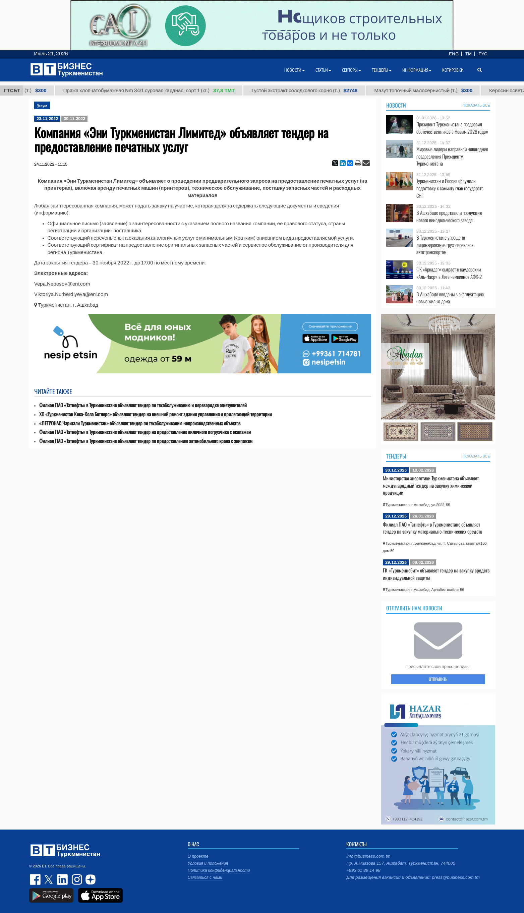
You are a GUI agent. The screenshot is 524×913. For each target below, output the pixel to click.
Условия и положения (208, 863)
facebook (36, 879)
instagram (76, 879)
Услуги (42, 105)
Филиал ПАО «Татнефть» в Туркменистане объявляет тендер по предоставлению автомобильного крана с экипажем (145, 440)
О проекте (198, 856)
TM (468, 54)
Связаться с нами (205, 877)
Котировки (453, 70)
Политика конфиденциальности (219, 870)
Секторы (351, 70)
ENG (454, 54)
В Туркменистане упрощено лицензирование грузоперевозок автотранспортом (444, 245)
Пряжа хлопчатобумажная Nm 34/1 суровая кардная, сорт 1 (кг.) (155, 90)
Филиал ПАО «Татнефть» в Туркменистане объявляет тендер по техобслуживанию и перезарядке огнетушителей (143, 405)
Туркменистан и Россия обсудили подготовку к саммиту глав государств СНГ (449, 188)
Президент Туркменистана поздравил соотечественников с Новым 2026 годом (452, 128)
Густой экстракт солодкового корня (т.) (310, 90)
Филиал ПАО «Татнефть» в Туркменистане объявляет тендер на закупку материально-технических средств (432, 528)
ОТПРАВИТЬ (438, 679)
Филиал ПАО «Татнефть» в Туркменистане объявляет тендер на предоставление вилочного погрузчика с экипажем (145, 431)
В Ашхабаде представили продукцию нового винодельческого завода (449, 216)
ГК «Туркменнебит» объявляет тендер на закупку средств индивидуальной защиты (436, 573)
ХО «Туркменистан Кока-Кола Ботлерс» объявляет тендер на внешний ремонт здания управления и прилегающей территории (155, 414)
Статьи (323, 70)
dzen (89, 879)
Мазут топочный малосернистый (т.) (429, 90)
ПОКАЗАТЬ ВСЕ (476, 105)
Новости (396, 105)
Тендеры (396, 456)
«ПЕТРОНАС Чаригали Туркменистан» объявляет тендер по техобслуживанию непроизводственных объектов (139, 423)
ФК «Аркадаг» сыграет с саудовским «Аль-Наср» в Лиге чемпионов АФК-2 (449, 273)
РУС (482, 54)
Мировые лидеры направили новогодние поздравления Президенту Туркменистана (452, 156)
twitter (49, 879)
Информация (416, 70)
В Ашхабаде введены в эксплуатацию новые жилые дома (450, 298)
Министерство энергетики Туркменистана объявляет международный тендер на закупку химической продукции (431, 485)
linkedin (62, 879)
